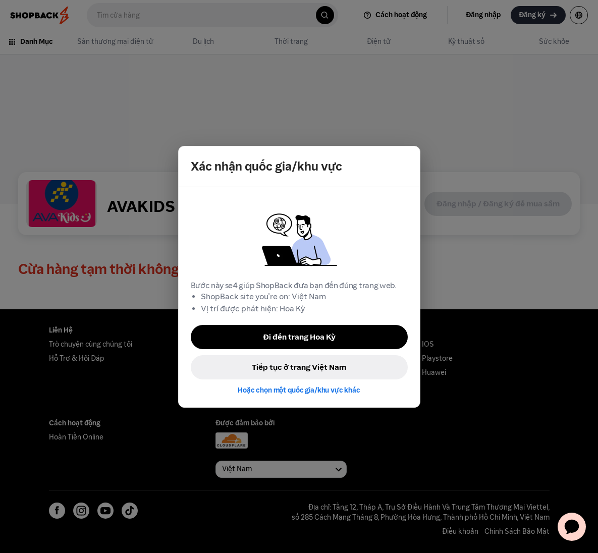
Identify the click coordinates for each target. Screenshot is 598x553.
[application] (572, 527)
